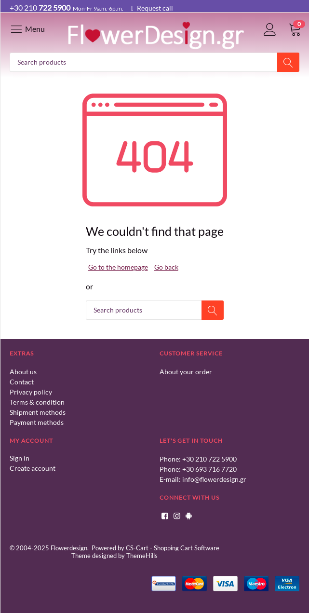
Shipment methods (38, 412)
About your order (186, 372)
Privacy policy (31, 392)
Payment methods (37, 422)
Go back (166, 267)
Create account (32, 468)
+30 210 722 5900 (209, 459)
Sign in (19, 458)
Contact (22, 382)
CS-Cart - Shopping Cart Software (172, 548)
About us (23, 372)
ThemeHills (142, 555)
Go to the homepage (118, 267)
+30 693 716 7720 (209, 469)
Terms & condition (37, 402)
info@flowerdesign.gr (214, 479)
